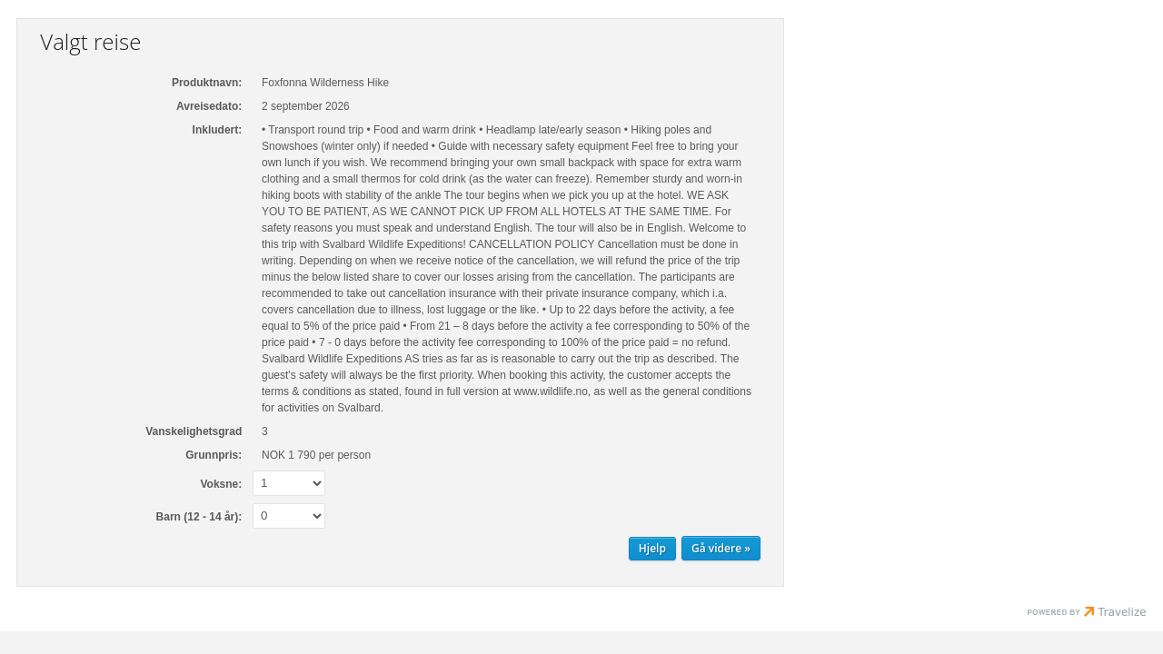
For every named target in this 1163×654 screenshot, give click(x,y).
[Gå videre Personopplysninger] (720, 548)
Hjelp (652, 548)
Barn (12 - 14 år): (199, 516)
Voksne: (221, 484)
